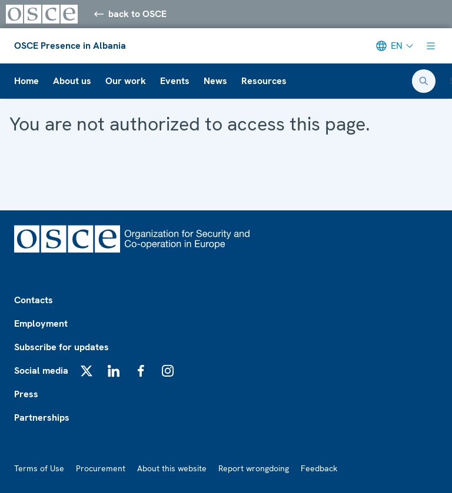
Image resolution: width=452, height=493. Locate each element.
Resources (264, 81)
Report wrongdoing (253, 468)
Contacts (33, 300)
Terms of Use (39, 468)
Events (175, 81)
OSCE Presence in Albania (70, 45)
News (215, 81)
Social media (41, 370)
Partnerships (41, 417)
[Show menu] (431, 46)
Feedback (319, 468)
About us (72, 81)
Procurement (100, 468)
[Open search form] (424, 81)
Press (26, 394)
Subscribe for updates (61, 347)
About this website (172, 468)
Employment (41, 323)
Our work (125, 81)
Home (26, 81)
